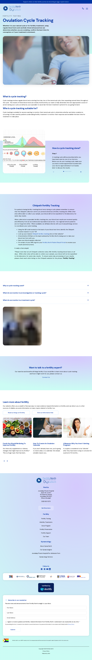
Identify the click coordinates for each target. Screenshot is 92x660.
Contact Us (46, 377)
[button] (87, 9)
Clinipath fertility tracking (41, 234)
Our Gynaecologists (46, 550)
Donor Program (46, 526)
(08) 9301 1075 (46, 501)
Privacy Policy (71, 624)
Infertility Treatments (46, 522)
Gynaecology (46, 542)
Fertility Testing (46, 519)
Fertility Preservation (46, 529)
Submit (13, 629)
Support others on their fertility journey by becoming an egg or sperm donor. (46, 2)
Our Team (46, 536)
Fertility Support (46, 533)
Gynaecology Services (46, 557)
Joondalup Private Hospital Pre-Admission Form (46, 553)
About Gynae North (46, 546)
